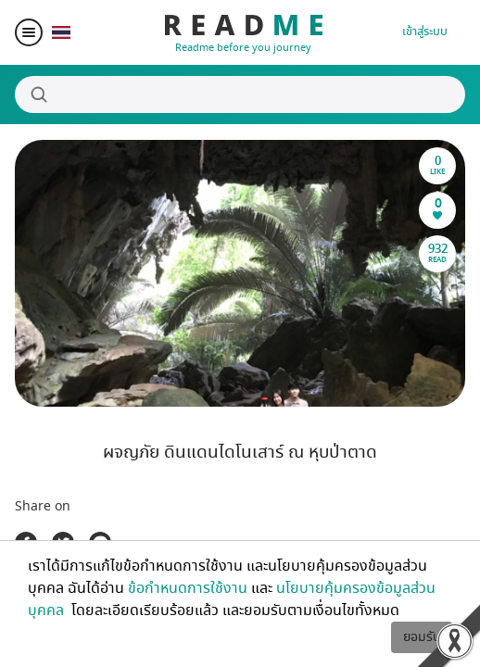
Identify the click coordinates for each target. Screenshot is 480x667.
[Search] (240, 94)
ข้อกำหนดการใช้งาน (187, 588)
